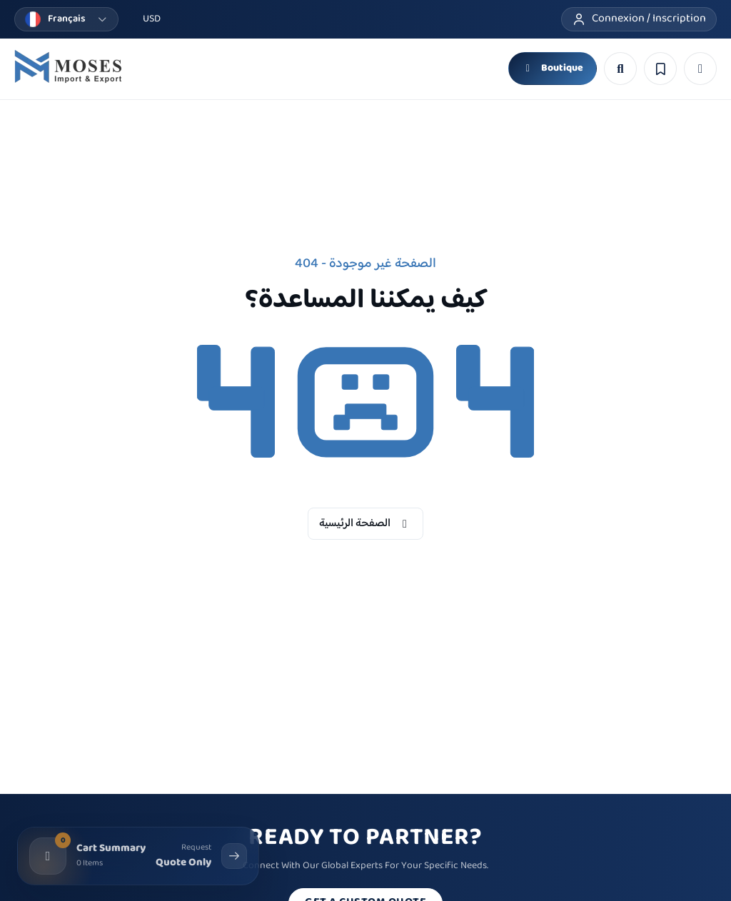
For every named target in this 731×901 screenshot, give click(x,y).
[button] (700, 68)
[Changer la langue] (66, 19)
